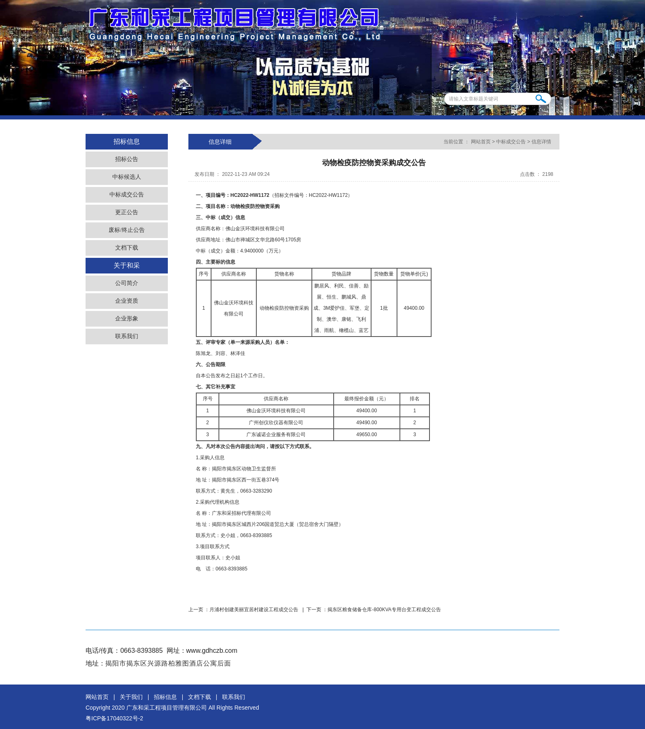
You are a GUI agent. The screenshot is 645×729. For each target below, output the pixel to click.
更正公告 (126, 212)
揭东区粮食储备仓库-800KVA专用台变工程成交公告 (384, 609)
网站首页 (480, 142)
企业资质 (126, 301)
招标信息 (165, 697)
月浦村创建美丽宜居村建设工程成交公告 (254, 609)
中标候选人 (126, 177)
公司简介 (126, 283)
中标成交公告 (126, 195)
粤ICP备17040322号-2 (114, 718)
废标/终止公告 (127, 230)
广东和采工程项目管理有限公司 (166, 707)
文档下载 (126, 248)
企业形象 (126, 318)
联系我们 (126, 336)
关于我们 (131, 697)
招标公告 (126, 159)
